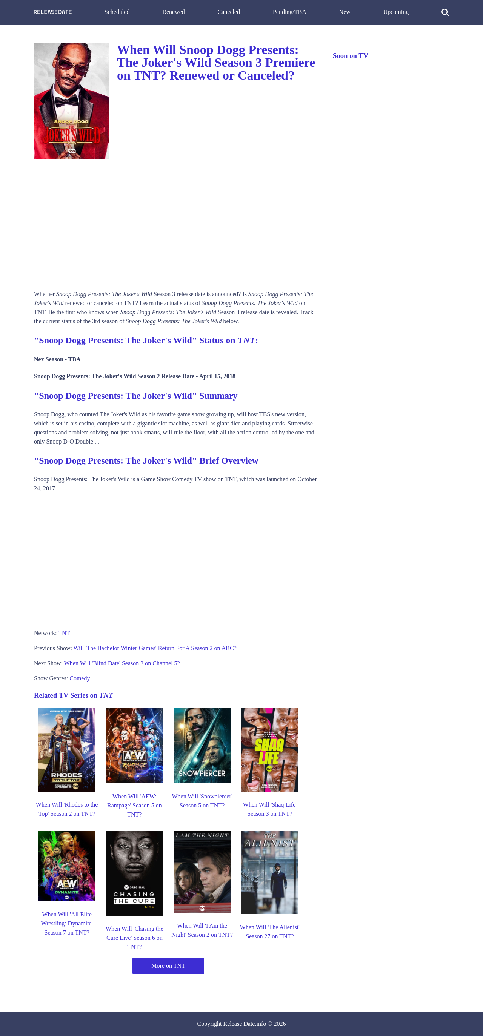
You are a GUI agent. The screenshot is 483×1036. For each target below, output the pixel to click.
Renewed (173, 12)
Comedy (79, 678)
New (345, 12)
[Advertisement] (176, 222)
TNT (64, 633)
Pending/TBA (289, 12)
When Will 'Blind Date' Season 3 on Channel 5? (122, 663)
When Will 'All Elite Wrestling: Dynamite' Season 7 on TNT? (67, 923)
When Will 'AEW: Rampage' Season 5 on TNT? (134, 805)
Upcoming (396, 12)
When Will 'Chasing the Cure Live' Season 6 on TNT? (134, 937)
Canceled (229, 12)
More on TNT (168, 965)
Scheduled (117, 12)
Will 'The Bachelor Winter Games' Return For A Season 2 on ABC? (155, 648)
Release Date (239, 1024)
